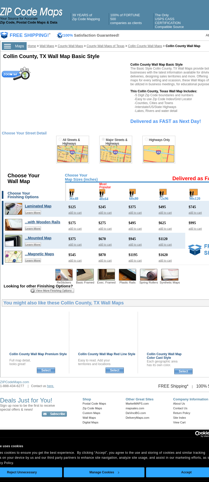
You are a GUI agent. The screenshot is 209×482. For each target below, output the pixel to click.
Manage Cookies (104, 472)
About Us (179, 403)
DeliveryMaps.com (137, 417)
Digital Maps (90, 422)
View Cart (179, 422)
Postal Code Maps (94, 403)
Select (45, 370)
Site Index (179, 417)
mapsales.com (135, 408)
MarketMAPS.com (137, 403)
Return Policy (181, 413)
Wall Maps (47, 46)
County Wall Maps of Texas (106, 46)
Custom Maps (91, 413)
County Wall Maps (70, 46)
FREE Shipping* (173, 386)
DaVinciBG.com (136, 413)
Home (32, 46)
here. (50, 386)
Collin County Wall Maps (145, 46)
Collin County (38, 354)
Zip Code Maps (92, 408)
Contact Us (180, 408)
